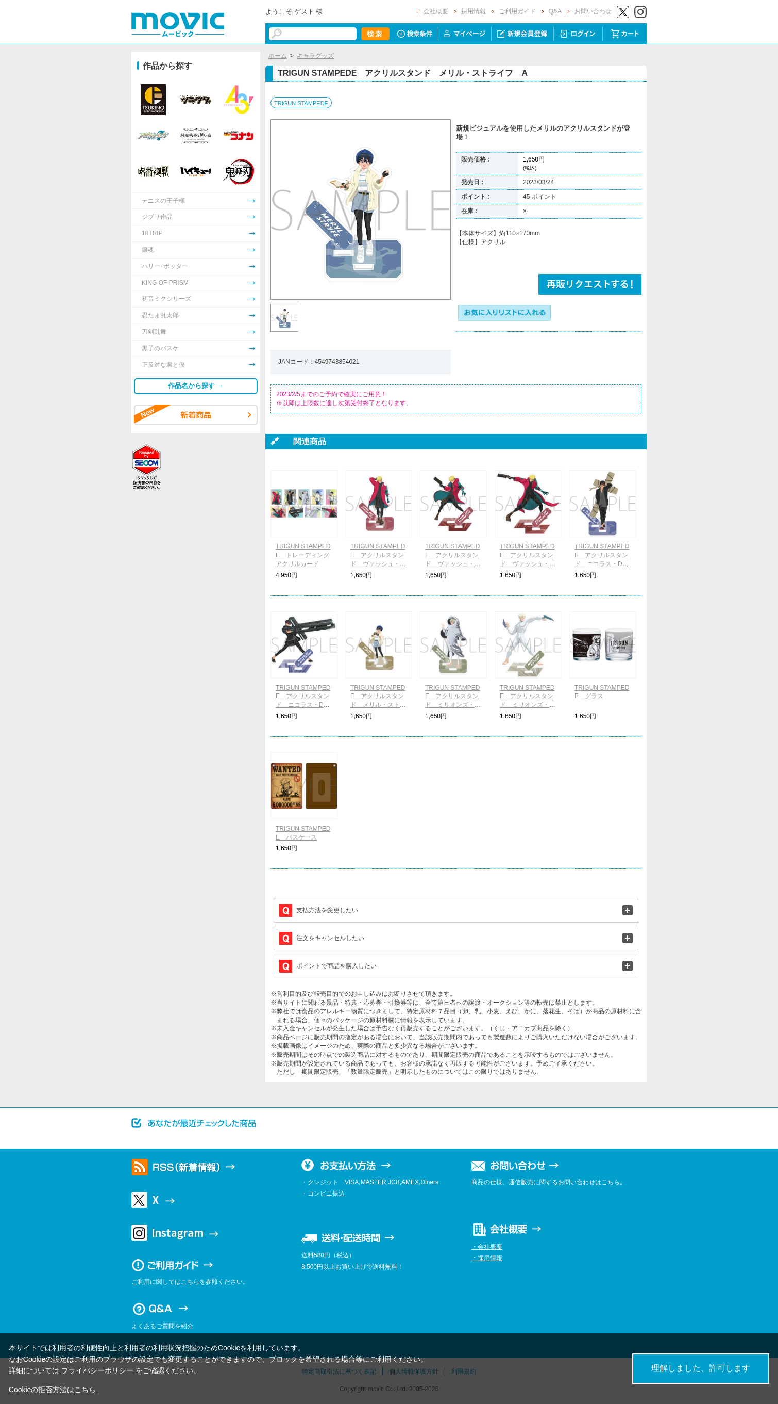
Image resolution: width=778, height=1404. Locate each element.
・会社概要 (486, 1246)
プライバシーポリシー (97, 1370)
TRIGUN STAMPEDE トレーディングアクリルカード (303, 555)
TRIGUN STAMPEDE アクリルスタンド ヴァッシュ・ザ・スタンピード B (453, 564)
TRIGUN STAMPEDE (301, 103)
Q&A (555, 11)
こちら (85, 1389)
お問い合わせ (593, 11)
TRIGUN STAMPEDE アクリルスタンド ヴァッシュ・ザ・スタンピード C (527, 564)
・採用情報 (486, 1258)
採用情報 (473, 11)
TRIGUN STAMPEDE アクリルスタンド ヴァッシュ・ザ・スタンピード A (378, 564)
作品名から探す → (196, 386)
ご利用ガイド (517, 11)
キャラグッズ (315, 55)
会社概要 (436, 11)
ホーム (277, 55)
